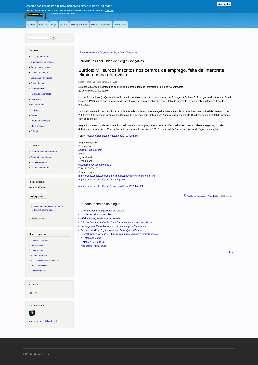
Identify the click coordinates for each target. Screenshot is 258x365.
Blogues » (105, 52)
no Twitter (213, 195)
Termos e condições (39, 265)
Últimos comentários (101, 24)
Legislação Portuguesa (41, 78)
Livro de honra (37, 245)
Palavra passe (36, 197)
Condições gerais (38, 270)
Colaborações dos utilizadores (45, 151)
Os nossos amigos (39, 72)
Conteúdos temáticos (41, 157)
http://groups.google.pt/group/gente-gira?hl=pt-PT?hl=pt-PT (110, 186)
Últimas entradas (79, 24)
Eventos (43, 24)
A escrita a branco (39, 56)
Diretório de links (39, 88)
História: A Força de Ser (93, 242)
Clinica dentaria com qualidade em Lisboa (102, 210)
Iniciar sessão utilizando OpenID (49, 206)
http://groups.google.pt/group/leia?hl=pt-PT (101, 179)
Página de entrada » (90, 52)
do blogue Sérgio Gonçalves (123, 52)
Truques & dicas (38, 104)
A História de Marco (91, 238)
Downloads (36, 99)
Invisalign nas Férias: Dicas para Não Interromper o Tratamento (113, 226)
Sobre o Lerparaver (39, 255)
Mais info (109, 9)
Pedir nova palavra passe (43, 210)
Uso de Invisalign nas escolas (96, 214)
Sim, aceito (224, 3)
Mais (230, 252)
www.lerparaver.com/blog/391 (94, 164)
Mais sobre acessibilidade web (43, 321)
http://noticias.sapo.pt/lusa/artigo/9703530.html (112, 135)
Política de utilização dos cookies (45, 260)
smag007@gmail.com (90, 149)
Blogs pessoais (38, 126)
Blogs (53, 24)
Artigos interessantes (41, 67)
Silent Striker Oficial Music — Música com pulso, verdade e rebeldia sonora (119, 234)
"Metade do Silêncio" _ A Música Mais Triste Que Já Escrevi (111, 230)
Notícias (31, 24)
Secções (33, 50)
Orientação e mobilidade (42, 62)
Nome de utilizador (38, 187)
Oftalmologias (37, 83)
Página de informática (41, 94)
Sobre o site (120, 24)
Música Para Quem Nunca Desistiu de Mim (103, 218)
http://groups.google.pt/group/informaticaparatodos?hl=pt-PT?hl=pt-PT (116, 175)
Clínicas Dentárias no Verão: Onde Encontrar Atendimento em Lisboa (116, 222)
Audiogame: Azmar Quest (94, 246)
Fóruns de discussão (40, 120)
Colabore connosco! (39, 240)
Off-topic (35, 131)
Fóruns (63, 24)
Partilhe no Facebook (194, 195)
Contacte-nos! (37, 250)
